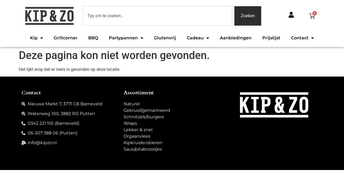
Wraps (130, 123)
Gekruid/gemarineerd (147, 110)
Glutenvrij (165, 37)
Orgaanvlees (137, 136)
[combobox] (157, 16)
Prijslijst (271, 37)
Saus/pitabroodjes (143, 149)
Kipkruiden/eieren (143, 142)
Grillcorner (65, 37)
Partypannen (126, 38)
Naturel (132, 103)
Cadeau (198, 38)
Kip (36, 38)
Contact (302, 38)
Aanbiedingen (236, 37)
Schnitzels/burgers (144, 116)
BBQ (93, 37)
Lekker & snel (138, 129)
